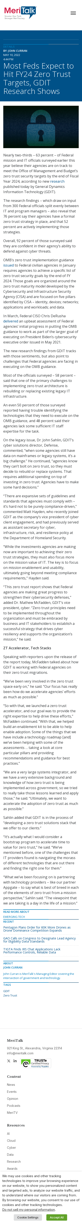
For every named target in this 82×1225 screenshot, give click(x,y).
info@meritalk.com (20, 1053)
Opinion (12, 1098)
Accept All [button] (57, 1217)
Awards (12, 1168)
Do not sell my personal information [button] (28, 1210)
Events (12, 1091)
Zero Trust (10, 995)
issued (8, 265)
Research (14, 1161)
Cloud (11, 1140)
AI (8, 1133)
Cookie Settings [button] (27, 1217)
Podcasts (13, 1105)
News (11, 1084)
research (57, 181)
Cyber (11, 1147)
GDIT (6, 991)
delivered (10, 321)
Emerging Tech (14, 917)
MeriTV (12, 1112)
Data (10, 1154)
